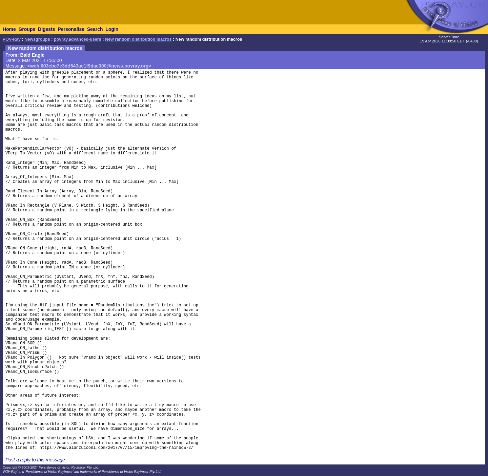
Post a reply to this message (35, 459)
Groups (26, 29)
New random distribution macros (138, 39)
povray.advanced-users (77, 39)
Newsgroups (37, 39)
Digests (46, 29)
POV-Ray (12, 39)
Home (9, 29)
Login (111, 29)
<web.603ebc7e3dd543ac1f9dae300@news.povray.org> (89, 66)
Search (95, 29)
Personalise (71, 29)
